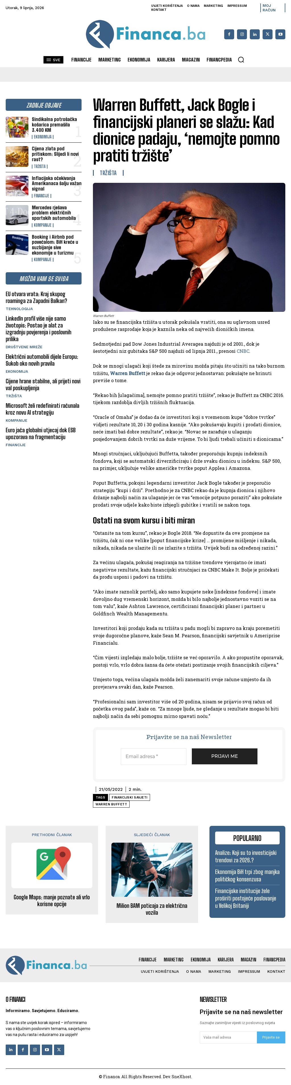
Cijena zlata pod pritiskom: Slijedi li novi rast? (55, 154)
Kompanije (42, 225)
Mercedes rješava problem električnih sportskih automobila (54, 212)
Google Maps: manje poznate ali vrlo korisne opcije (52, 900)
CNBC (243, 351)
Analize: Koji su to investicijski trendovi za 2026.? (246, 856)
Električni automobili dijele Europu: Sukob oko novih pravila (42, 360)
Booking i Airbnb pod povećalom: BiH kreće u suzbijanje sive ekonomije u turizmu (55, 245)
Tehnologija (19, 309)
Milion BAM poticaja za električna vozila (152, 909)
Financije (41, 196)
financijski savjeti (129, 797)
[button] (241, 59)
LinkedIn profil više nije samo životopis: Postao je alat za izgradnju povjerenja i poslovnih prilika (38, 328)
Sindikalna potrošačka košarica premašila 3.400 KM (54, 124)
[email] (228, 1037)
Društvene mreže (24, 347)
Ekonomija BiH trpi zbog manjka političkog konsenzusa (247, 875)
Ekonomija (42, 137)
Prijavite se (271, 1037)
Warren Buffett (127, 373)
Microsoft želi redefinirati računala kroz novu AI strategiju (42, 409)
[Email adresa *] (153, 756)
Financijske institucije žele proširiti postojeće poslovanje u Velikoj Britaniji (245, 898)
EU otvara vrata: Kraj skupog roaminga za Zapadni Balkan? (36, 297)
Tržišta (39, 167)
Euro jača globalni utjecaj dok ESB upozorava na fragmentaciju (41, 433)
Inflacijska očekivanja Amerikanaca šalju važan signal (57, 183)
